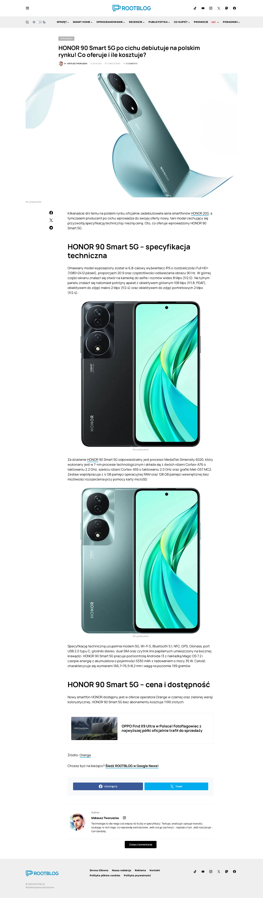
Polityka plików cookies (105, 875)
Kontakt (155, 870)
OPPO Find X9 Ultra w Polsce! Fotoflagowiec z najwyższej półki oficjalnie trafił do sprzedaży (162, 728)
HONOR (92, 459)
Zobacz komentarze (140, 844)
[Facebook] (234, 8)
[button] (27, 8)
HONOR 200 (200, 213)
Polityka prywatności (137, 875)
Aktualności (66, 38)
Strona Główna (99, 870)
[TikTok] (195, 8)
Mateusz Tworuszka (105, 818)
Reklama (140, 870)
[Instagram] (211, 8)
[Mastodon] (227, 8)
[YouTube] (203, 8)
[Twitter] (219, 8)
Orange (85, 755)
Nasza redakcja (121, 870)
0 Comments (131, 63)
